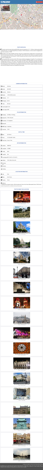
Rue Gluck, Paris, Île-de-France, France (21, 354)
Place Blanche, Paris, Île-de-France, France (21, 202)
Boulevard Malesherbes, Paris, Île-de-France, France (22, 414)
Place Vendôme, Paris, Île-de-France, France (21, 429)
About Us (29, 464)
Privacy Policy (37, 464)
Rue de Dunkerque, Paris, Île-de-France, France (22, 263)
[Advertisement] (21, 38)
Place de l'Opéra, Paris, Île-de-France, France (22, 369)
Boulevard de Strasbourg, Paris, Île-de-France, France (21, 444)
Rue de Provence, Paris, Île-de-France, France (22, 323)
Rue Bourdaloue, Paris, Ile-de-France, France (22, 278)
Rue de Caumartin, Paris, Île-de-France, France (22, 293)
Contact (41, 464)
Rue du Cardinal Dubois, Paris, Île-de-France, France (22, 233)
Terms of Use (33, 464)
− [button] (41, 27)
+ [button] (41, 25)
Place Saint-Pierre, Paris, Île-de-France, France (22, 248)
